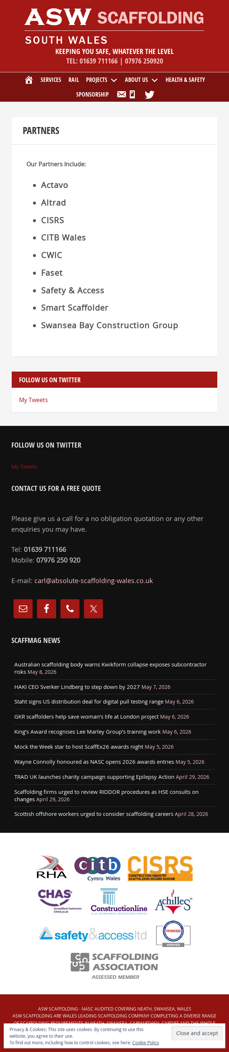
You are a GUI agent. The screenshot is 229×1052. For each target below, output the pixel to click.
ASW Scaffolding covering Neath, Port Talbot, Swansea (114, 25)
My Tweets (33, 400)
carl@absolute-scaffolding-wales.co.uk (93, 580)
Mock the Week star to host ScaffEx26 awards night (78, 746)
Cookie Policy (145, 1042)
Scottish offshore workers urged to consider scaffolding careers (93, 813)
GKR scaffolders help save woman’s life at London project (86, 716)
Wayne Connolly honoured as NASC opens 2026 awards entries (94, 761)
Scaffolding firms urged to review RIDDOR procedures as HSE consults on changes (106, 795)
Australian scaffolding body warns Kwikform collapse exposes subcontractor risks (110, 668)
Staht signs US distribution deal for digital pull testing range (88, 701)
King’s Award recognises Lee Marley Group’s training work (87, 731)
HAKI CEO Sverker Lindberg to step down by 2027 (77, 686)
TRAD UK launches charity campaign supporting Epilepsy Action (94, 776)
